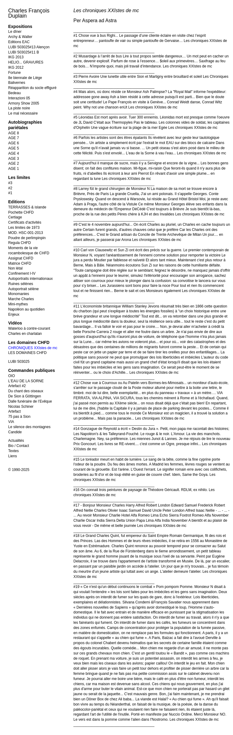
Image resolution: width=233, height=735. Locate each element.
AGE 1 (13, 169)
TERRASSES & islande (27, 207)
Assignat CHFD (20, 258)
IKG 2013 (16, 57)
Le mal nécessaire (23, 113)
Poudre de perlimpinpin (27, 238)
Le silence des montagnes (29, 427)
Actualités (16, 440)
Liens (12, 456)
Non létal (15, 268)
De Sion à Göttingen (24, 396)
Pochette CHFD (21, 212)
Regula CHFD (19, 243)
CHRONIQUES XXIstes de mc (32, 348)
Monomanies (18, 294)
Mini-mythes (18, 304)
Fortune (14, 72)
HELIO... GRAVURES (25, 62)
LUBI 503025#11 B (23, 52)
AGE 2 (13, 163)
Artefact (14, 411)
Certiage (15, 217)
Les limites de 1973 (23, 227)
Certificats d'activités (24, 222)
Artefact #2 (17, 386)
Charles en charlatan (25, 333)
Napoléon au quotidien (26, 309)
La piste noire (19, 108)
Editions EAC (19, 42)
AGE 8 (13, 133)
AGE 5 (13, 148)
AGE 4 (13, 153)
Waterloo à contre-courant (29, 328)
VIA (11, 422)
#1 (10, 193)
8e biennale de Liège (25, 78)
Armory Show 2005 (23, 103)
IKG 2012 (16, 67)
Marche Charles (21, 299)
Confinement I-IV (21, 273)
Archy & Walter (20, 37)
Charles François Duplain (28, 13)
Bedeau (14, 93)
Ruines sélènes (20, 284)
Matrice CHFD (19, 263)
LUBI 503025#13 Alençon (28, 47)
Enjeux (13, 314)
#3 (10, 183)
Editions (16, 201)
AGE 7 (13, 138)
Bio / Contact (18, 446)
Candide (15, 432)
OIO (11, 376)
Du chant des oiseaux (25, 391)
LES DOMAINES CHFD (27, 353)
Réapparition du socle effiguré (32, 88)
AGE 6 (13, 143)
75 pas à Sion (19, 416)
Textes (13, 451)
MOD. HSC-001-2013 (25, 233)
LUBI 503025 (18, 361)
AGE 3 (13, 158)
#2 (10, 188)
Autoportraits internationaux (30, 278)
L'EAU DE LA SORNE (26, 381)
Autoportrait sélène (23, 289)
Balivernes (16, 83)
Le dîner (15, 31)
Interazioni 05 (19, 98)
